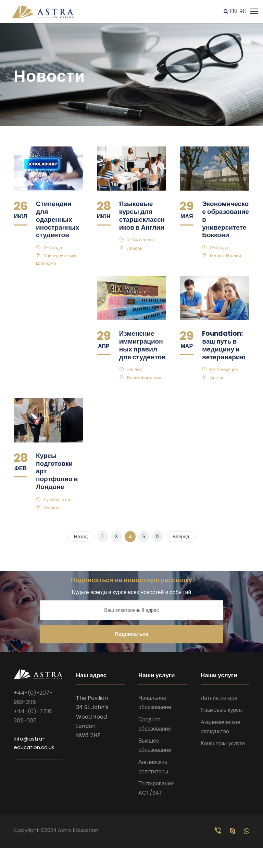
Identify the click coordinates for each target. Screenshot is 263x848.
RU (243, 11)
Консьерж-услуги (223, 743)
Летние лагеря (219, 698)
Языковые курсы (222, 710)
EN (233, 11)
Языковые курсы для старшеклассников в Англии (142, 215)
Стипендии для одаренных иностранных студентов (57, 219)
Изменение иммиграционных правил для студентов (142, 345)
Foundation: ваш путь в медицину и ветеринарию (223, 345)
